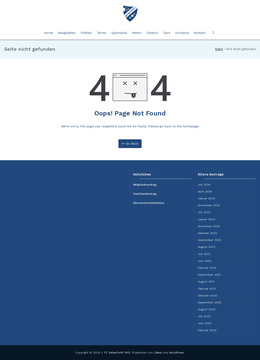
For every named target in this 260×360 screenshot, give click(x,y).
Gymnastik (119, 33)
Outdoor (152, 33)
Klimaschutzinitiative (148, 202)
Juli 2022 (204, 254)
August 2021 (206, 281)
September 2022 (209, 240)
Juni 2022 (204, 260)
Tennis (101, 33)
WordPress (176, 352)
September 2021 (209, 274)
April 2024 (205, 191)
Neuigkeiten (67, 33)
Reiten (137, 33)
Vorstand (182, 33)
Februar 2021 (207, 288)
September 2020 (209, 302)
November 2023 (209, 205)
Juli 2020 (204, 316)
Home (48, 33)
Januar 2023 (206, 219)
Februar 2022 (207, 267)
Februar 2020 (207, 330)
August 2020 (207, 309)
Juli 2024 (204, 184)
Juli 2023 (204, 212)
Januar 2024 (206, 198)
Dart (167, 33)
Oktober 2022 (207, 233)
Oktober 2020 (207, 295)
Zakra (158, 352)
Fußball (86, 33)
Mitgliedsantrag (144, 184)
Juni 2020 (204, 323)
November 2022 (209, 226)
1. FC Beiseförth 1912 (115, 352)
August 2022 (206, 246)
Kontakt (200, 33)
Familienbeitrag (144, 193)
